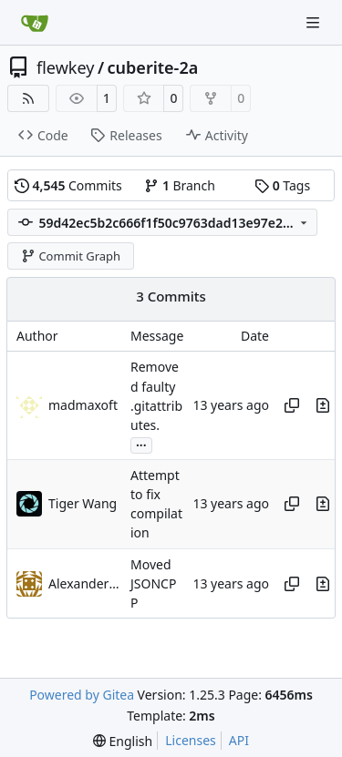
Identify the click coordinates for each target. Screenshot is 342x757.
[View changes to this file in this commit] (323, 405)
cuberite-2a (153, 67)
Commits (68, 185)
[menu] (122, 741)
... (141, 443)
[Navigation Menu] (314, 22)
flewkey (65, 67)
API (239, 740)
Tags (282, 185)
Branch (179, 185)
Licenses (190, 740)
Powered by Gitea (81, 694)
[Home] (34, 22)
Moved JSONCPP (153, 584)
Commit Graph (70, 256)
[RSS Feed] (28, 98)
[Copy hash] (292, 405)
